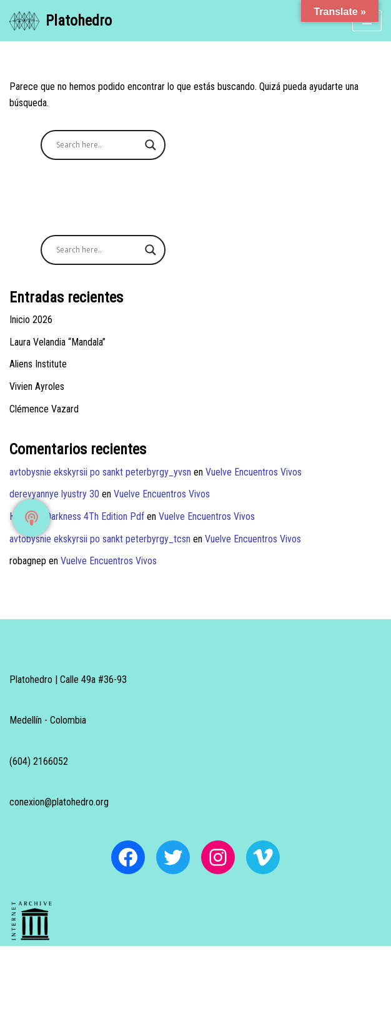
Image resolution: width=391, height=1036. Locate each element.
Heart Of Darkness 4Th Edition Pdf (76, 516)
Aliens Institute (38, 364)
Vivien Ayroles (36, 386)
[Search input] (97, 145)
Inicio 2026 (30, 320)
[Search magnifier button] (150, 145)
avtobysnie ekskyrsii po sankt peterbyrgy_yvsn (100, 472)
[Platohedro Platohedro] (60, 20)
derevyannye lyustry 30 (54, 494)
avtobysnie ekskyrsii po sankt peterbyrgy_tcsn (100, 539)
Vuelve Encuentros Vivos (253, 472)
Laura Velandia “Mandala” (57, 342)
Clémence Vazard (44, 409)
